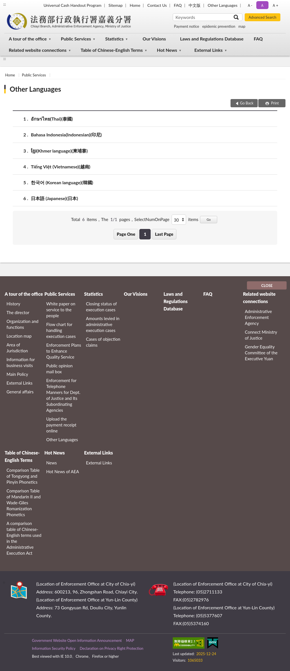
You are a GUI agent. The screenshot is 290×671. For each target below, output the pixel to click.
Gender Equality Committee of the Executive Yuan (261, 352)
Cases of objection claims (103, 342)
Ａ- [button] (249, 5)
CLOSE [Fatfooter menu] (266, 285)
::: (4, 4)
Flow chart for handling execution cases (61, 330)
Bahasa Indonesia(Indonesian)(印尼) (66, 134)
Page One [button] (126, 234)
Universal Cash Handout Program (72, 5)
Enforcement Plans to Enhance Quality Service (63, 350)
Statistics (114, 38)
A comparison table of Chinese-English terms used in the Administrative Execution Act (24, 538)
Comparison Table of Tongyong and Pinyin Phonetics (23, 476)
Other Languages (222, 5)
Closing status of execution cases (101, 306)
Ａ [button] (262, 5)
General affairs (20, 391)
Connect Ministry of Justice (261, 334)
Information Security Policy (54, 648)
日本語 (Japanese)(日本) (54, 198)
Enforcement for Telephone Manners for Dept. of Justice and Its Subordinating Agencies (63, 395)
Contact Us (157, 5)
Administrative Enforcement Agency (258, 317)
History (13, 303)
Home (135, 5)
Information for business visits (21, 362)
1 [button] (145, 234)
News (51, 462)
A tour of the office (28, 38)
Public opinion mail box (59, 368)
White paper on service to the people (60, 309)
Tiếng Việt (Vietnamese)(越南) (60, 166)
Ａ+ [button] (275, 5)
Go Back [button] (246, 103)
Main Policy (17, 374)
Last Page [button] (164, 234)
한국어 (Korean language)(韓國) (62, 182)
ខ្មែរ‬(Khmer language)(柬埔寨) (59, 150)
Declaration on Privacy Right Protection (111, 648)
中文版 (195, 5)
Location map (19, 335)
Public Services (76, 38)
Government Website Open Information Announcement (77, 640)
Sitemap (115, 5)
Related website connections (38, 50)
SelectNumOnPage (151, 219)
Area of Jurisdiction (17, 347)
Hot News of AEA (62, 471)
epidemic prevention (218, 26)
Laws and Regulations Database (212, 38)
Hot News (167, 50)
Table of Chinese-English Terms (112, 50)
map (241, 26)
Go (208, 219)
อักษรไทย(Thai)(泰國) (52, 118)
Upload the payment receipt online (61, 424)
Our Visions (154, 38)
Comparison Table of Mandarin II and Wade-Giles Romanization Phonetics (23, 502)
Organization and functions (23, 324)
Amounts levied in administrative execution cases (103, 324)
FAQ (178, 5)
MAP (130, 640)
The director (18, 312)
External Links (208, 50)
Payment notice (186, 26)
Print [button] (274, 103)
